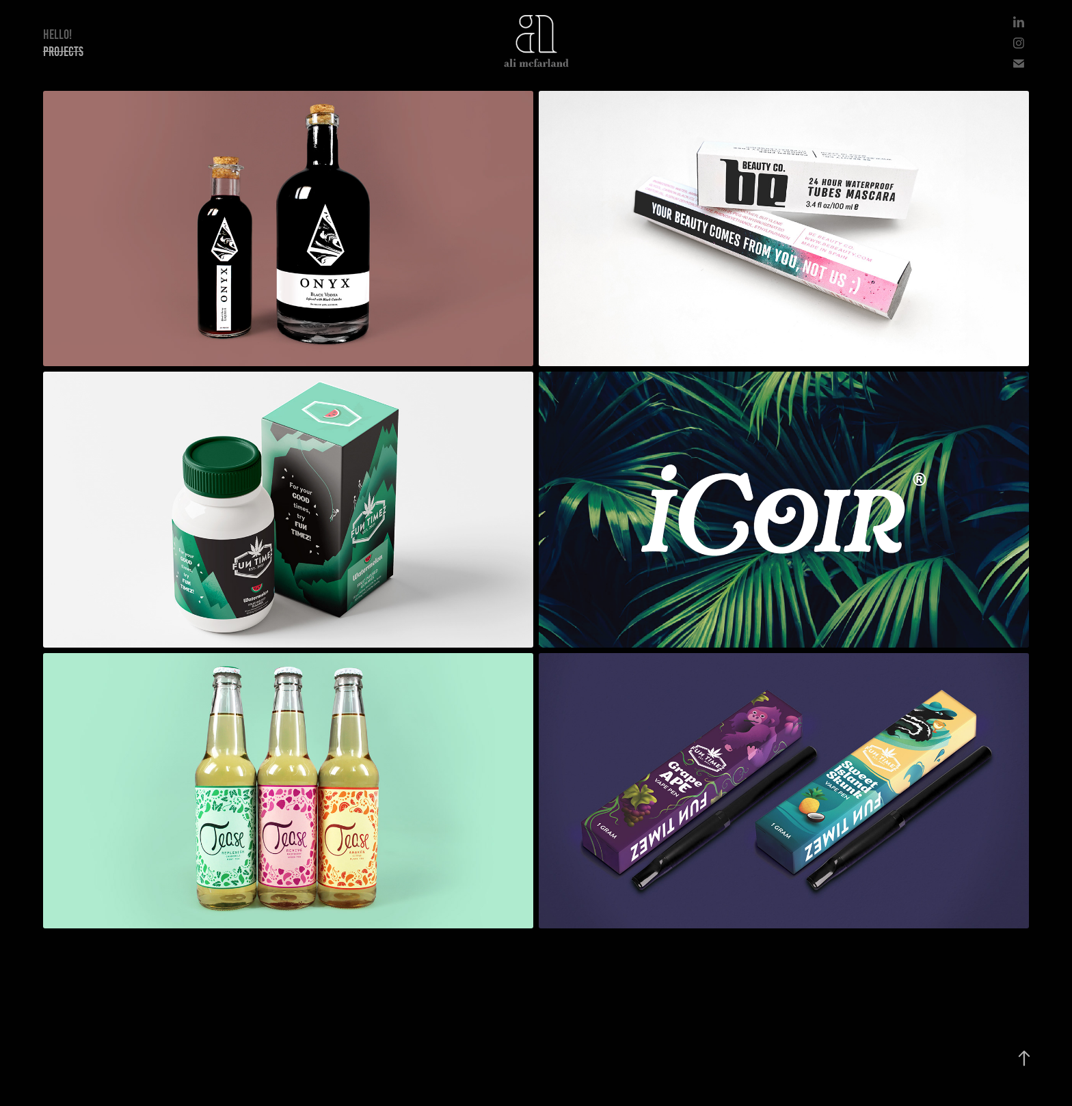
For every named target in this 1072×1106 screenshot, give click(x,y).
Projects (63, 51)
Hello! (57, 34)
